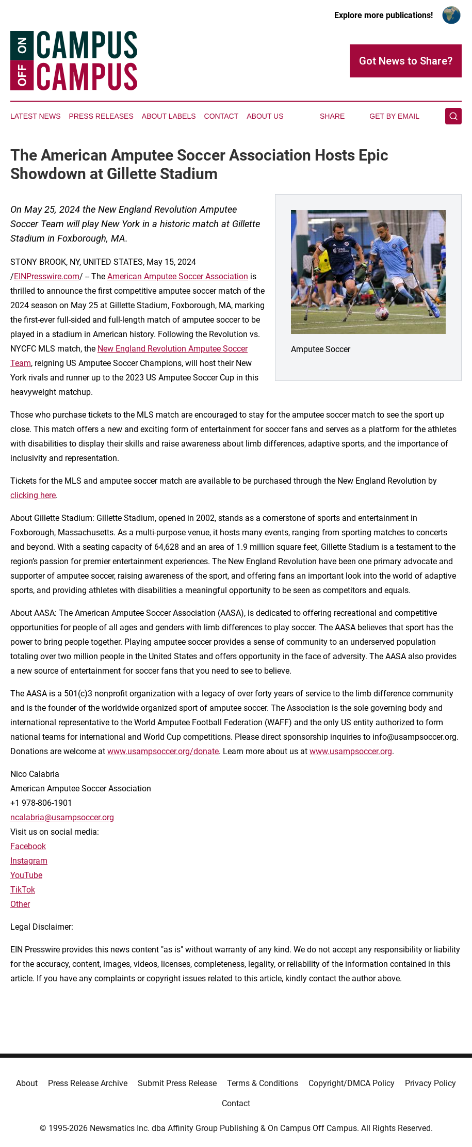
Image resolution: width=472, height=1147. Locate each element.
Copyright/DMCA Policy (351, 1083)
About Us (265, 116)
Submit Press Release (177, 1083)
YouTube (26, 875)
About (27, 1083)
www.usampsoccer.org (351, 751)
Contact (221, 116)
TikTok (22, 890)
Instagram (28, 861)
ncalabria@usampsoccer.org (62, 817)
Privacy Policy (430, 1083)
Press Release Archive (87, 1083)
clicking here (33, 495)
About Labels (169, 116)
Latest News (35, 116)
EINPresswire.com (46, 276)
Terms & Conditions (262, 1083)
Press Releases (101, 116)
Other (20, 904)
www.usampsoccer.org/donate (163, 751)
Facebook (28, 846)
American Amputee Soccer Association (177, 276)
